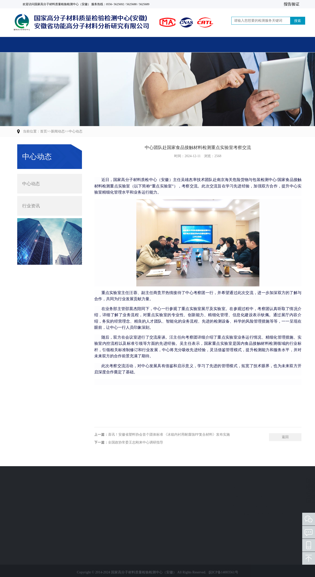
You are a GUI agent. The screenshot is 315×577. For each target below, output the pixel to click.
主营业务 (81, 45)
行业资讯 (31, 200)
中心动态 (75, 131)
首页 (34, 45)
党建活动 (224, 45)
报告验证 (291, 4)
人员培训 (25, 532)
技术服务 (25, 523)
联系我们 (271, 45)
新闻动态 (176, 45)
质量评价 (25, 505)
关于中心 (129, 45)
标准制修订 (26, 514)
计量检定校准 (28, 496)
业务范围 (26, 478)
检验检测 (25, 488)
